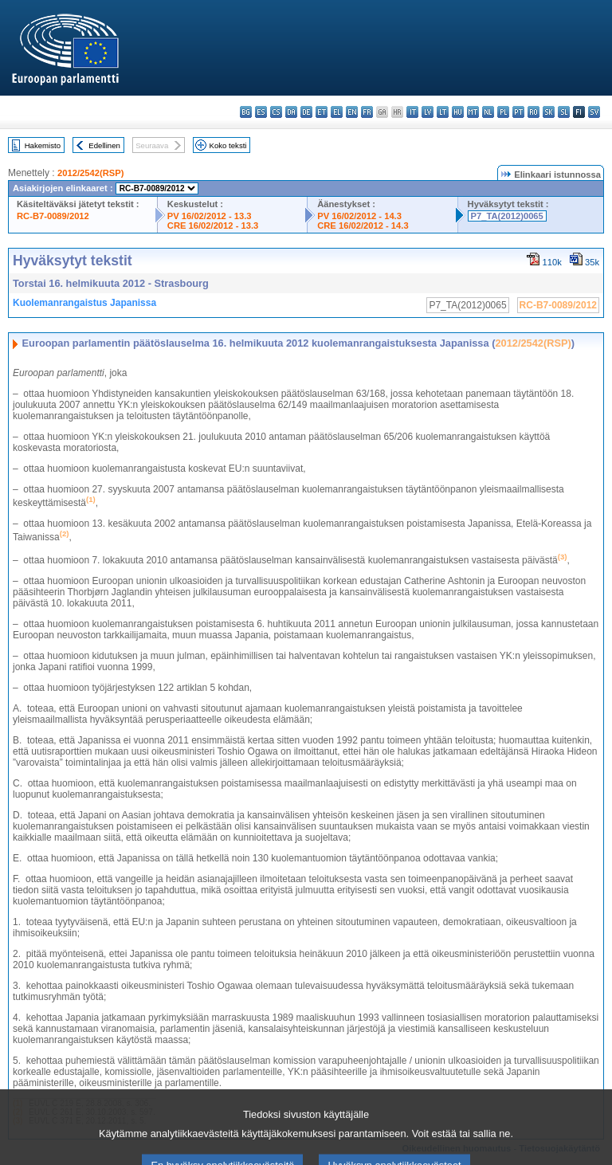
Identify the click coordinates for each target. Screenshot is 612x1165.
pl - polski (503, 112)
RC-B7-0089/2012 (53, 216)
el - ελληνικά (337, 112)
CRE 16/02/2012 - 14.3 (362, 225)
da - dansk (291, 112)
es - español (261, 112)
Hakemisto (43, 145)
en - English (352, 112)
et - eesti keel (322, 112)
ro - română (533, 112)
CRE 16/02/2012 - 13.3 (212, 225)
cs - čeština (276, 112)
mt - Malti (473, 112)
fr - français (367, 112)
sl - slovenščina (564, 112)
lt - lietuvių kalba (443, 112)
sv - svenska (594, 112)
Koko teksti (228, 145)
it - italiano (412, 112)
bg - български (246, 112)
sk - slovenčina (549, 112)
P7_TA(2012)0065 (507, 216)
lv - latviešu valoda (428, 112)
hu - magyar (458, 112)
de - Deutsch (306, 112)
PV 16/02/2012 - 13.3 (209, 216)
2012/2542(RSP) (90, 173)
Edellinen (104, 145)
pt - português (518, 112)
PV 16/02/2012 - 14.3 (359, 216)
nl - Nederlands (488, 112)
